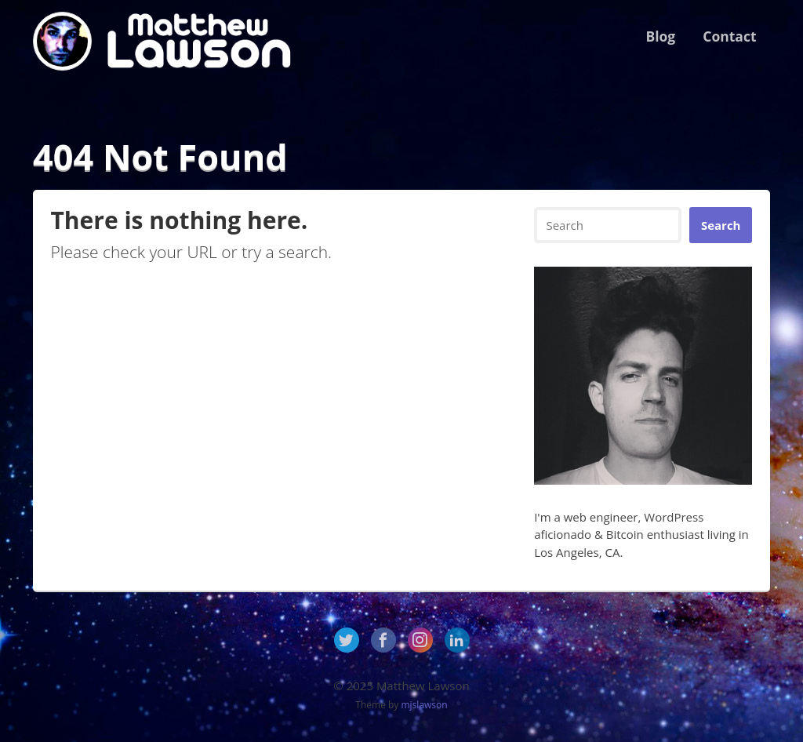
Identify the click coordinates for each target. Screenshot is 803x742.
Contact (729, 36)
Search (721, 225)
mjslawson (425, 704)
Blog (660, 36)
